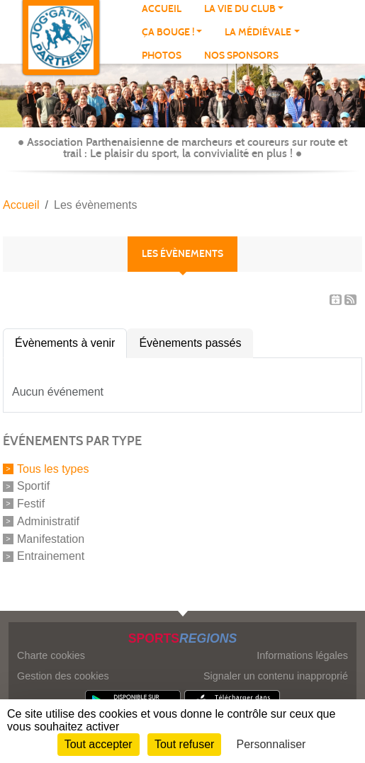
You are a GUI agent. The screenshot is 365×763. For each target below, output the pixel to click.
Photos (161, 56)
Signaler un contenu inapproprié (275, 676)
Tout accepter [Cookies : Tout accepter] (98, 744)
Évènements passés (190, 343)
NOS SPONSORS (241, 56)
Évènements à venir (65, 343)
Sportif (33, 486)
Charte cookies (51, 655)
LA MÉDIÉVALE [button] (258, 32)
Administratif (48, 521)
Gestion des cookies (63, 676)
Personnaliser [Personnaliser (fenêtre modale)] (271, 744)
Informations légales (302, 655)
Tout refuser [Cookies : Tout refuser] (184, 744)
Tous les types (53, 468)
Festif (31, 504)
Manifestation (50, 538)
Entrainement (50, 556)
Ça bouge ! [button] (168, 32)
